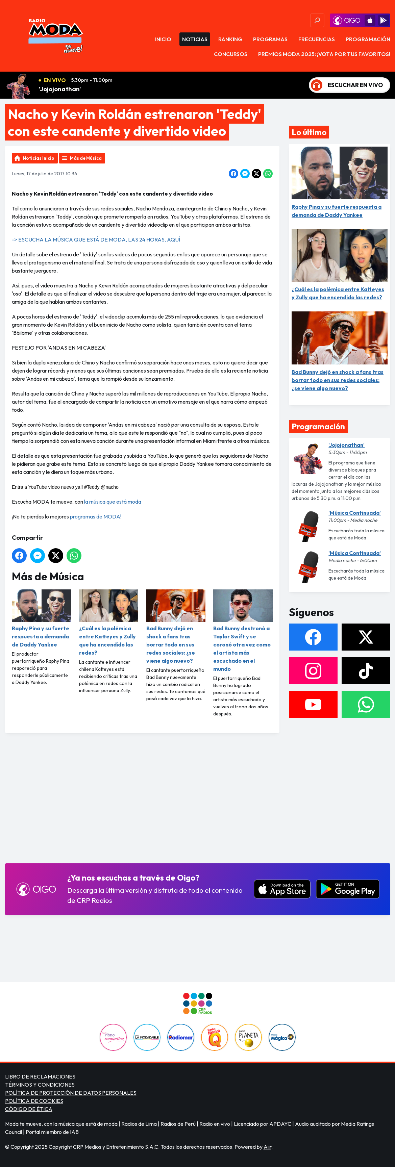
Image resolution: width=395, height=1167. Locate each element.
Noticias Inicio (38, 158)
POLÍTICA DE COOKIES (34, 1100)
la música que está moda (112, 501)
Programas (270, 39)
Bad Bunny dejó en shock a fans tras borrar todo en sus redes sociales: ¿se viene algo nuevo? (175, 626)
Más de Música (86, 158)
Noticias (194, 39)
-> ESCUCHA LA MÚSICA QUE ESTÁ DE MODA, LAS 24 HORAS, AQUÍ (96, 239)
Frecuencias (316, 39)
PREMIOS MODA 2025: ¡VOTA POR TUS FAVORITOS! (324, 54)
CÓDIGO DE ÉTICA (28, 1109)
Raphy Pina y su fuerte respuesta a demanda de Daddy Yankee (41, 618)
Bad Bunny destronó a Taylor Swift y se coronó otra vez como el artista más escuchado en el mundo (243, 630)
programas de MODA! (95, 516)
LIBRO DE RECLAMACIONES (40, 1076)
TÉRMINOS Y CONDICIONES (40, 1084)
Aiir (267, 1146)
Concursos (230, 54)
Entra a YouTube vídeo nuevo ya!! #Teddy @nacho (65, 487)
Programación (368, 39)
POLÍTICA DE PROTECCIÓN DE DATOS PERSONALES (71, 1092)
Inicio (163, 39)
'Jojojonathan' (60, 89)
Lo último (309, 132)
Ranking (230, 39)
